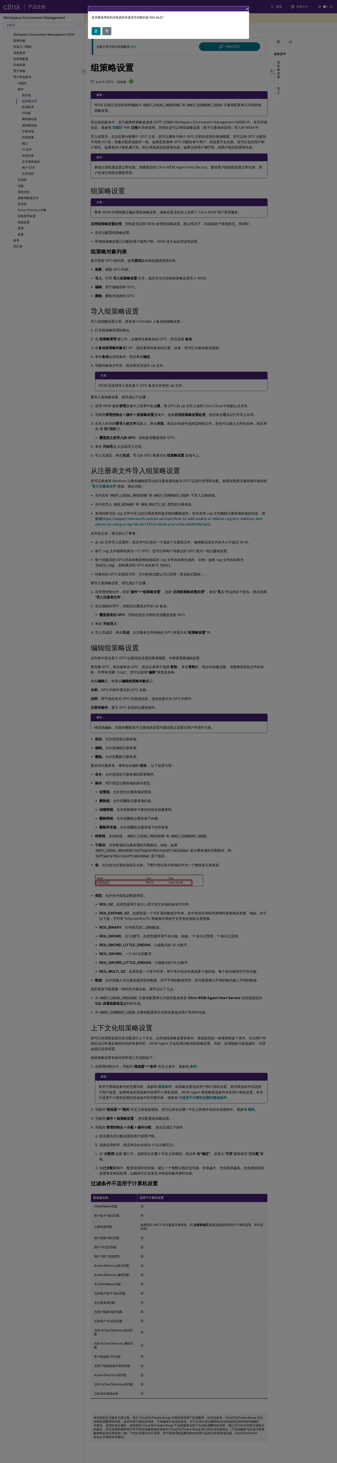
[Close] (247, 9)
